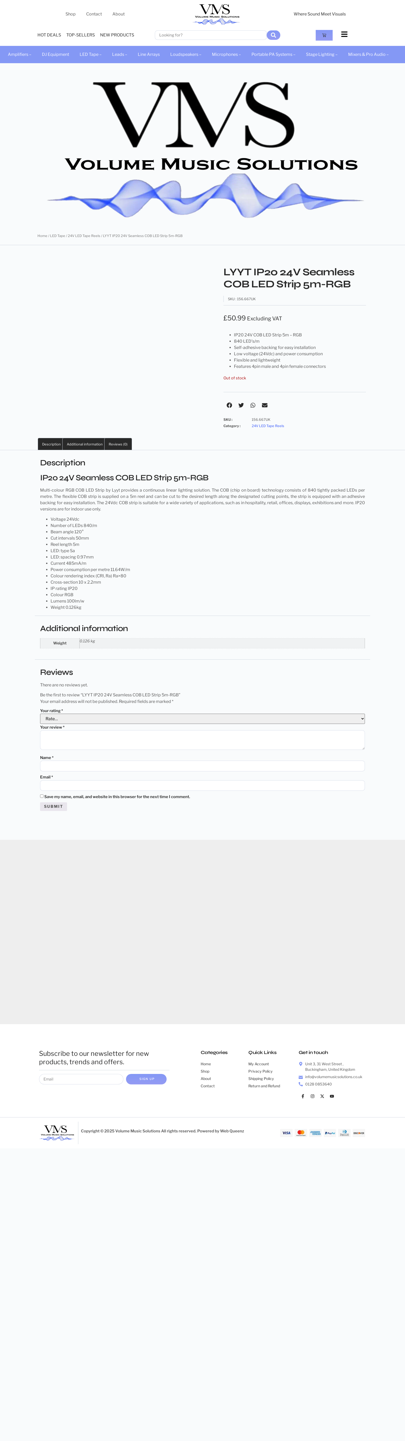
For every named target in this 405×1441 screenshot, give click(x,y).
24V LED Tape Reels (84, 236)
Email (46, 777)
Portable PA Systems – (273, 54)
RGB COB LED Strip (85, 490)
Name (47, 757)
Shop (70, 14)
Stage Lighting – (322, 54)
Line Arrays (149, 54)
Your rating (51, 710)
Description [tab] (51, 444)
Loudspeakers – (185, 54)
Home (42, 236)
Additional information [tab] (85, 444)
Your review (52, 727)
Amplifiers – (19, 54)
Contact (94, 14)
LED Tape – (91, 54)
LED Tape (57, 236)
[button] (229, 405)
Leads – (119, 54)
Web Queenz (232, 1132)
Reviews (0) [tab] (118, 444)
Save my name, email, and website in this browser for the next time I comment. (117, 797)
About (118, 14)
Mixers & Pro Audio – (368, 54)
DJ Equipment (55, 54)
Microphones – (226, 54)
